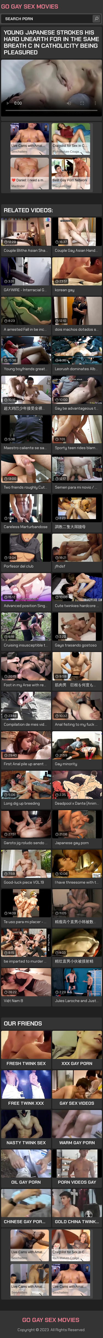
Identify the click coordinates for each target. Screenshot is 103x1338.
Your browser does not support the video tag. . (51, 88)
